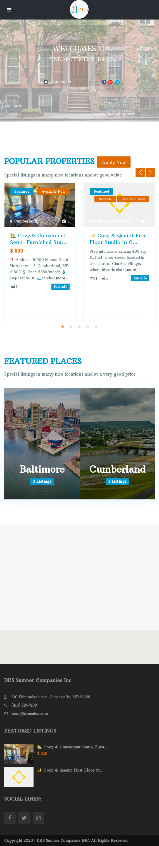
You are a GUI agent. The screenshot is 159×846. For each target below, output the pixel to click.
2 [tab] (71, 326)
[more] (60, 278)
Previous (140, 172)
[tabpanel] (40, 251)
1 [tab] (63, 326)
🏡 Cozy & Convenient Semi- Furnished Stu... (38, 238)
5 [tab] (96, 326)
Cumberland (25, 221)
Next (150, 172)
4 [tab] (88, 326)
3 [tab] (79, 326)
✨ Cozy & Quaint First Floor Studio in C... (118, 238)
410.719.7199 (61, 82)
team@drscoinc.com (29, 713)
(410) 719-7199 (24, 705)
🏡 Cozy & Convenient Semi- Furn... (72, 747)
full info (60, 286)
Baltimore (102, 221)
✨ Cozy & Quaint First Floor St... (70, 770)
